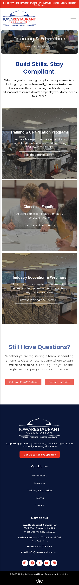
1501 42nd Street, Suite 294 (39, 528)
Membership (39, 475)
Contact (39, 505)
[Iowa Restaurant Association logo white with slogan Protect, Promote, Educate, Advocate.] (39, 427)
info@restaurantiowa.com (43, 552)
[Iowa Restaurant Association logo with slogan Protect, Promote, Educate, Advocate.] (19, 18)
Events (39, 498)
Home (28, 46)
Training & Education (39, 490)
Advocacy (39, 483)
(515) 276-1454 (44, 546)
